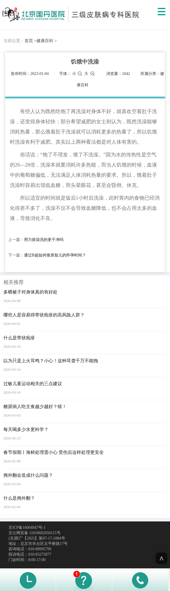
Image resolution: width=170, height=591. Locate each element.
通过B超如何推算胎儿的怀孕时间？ (55, 255)
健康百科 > (46, 40)
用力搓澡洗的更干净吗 (43, 240)
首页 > (30, 40)
